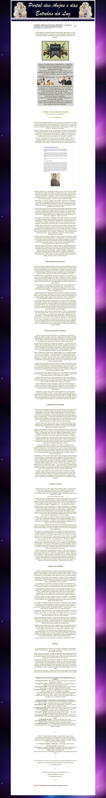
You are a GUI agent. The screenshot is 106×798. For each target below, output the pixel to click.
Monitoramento (43, 19)
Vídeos (21, 19)
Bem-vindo (15, 19)
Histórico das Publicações (32, 19)
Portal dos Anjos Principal (56, 19)
